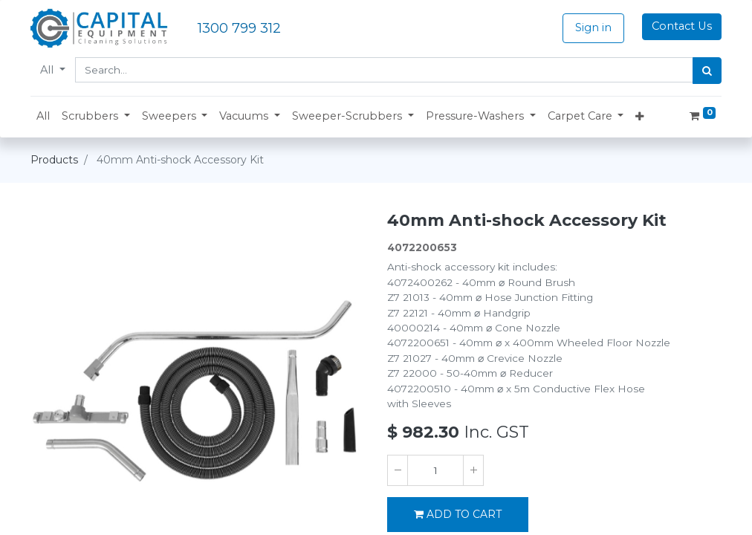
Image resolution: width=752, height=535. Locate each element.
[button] (96, 117)
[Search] (707, 70)
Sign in (593, 27)
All (48, 70)
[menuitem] (43, 117)
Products (54, 159)
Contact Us (682, 26)
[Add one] (473, 470)
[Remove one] (397, 470)
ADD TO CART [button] (458, 514)
